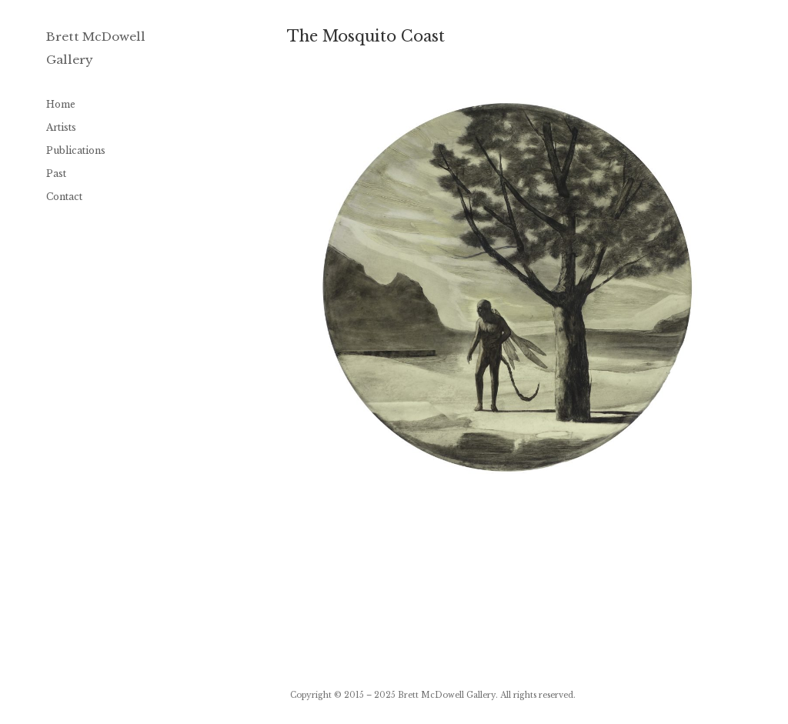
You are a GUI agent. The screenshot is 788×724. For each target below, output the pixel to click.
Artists (61, 127)
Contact (64, 196)
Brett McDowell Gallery (447, 695)
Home (60, 104)
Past (56, 173)
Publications (75, 150)
